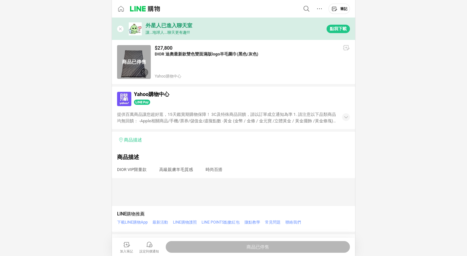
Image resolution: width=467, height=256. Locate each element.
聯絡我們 (293, 222)
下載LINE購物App (132, 222)
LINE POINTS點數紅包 (221, 222)
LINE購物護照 (185, 222)
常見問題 (273, 222)
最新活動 (160, 222)
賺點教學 (252, 222)
